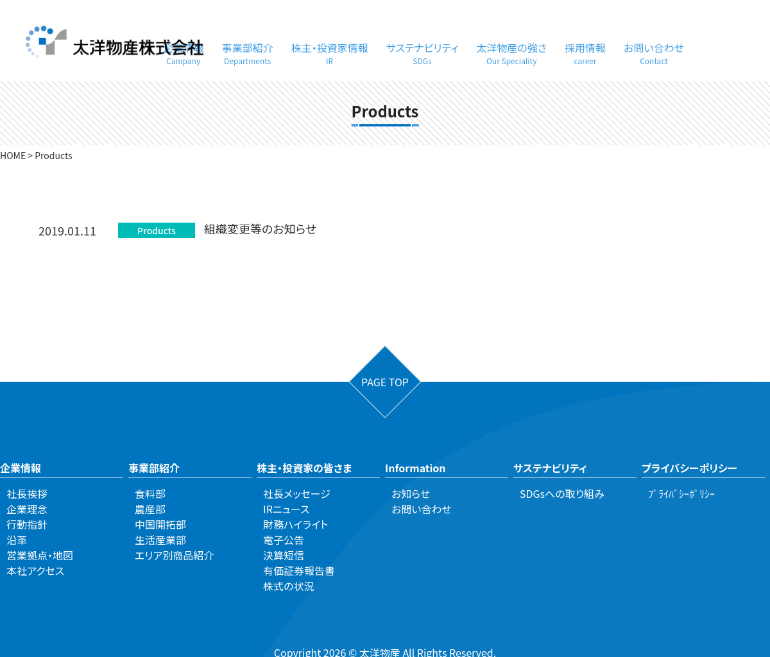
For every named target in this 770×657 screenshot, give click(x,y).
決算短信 (283, 555)
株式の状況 (288, 585)
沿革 (16, 539)
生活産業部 (160, 539)
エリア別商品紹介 (174, 555)
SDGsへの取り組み (562, 493)
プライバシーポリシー (689, 467)
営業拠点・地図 (39, 555)
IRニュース (286, 508)
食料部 (150, 493)
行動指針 (26, 524)
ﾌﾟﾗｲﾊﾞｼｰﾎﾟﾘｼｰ (681, 493)
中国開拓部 (160, 524)
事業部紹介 (247, 53)
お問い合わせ (654, 53)
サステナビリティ (422, 53)
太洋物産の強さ (511, 53)
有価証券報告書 (299, 570)
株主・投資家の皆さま (304, 467)
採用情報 (585, 53)
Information (415, 467)
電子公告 (283, 539)
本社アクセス (35, 570)
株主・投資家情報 (329, 53)
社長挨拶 (26, 493)
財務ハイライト (295, 524)
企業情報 (20, 467)
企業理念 (26, 508)
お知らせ (410, 493)
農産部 (150, 508)
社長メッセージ (296, 493)
